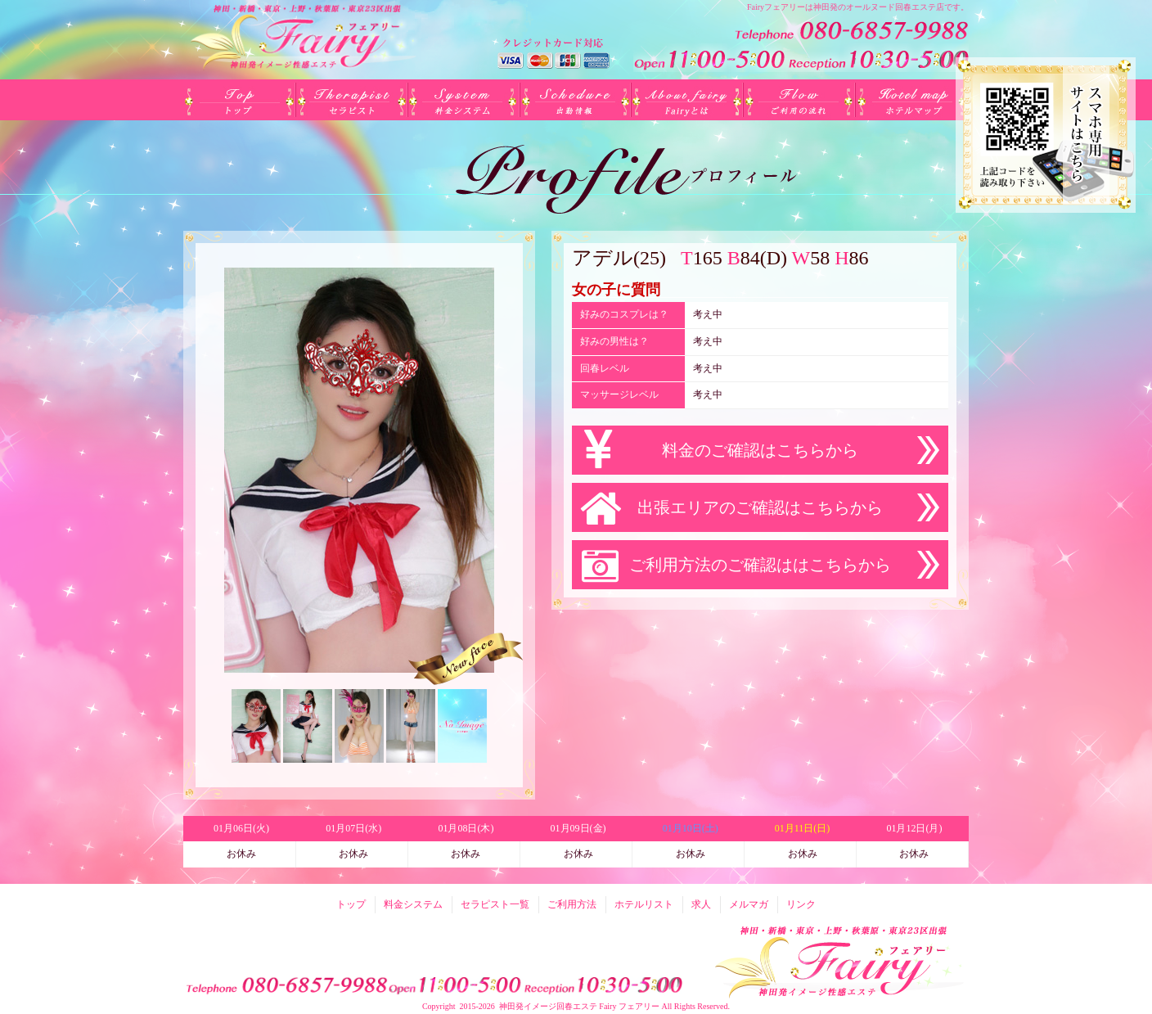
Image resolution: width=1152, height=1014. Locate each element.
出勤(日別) (576, 99)
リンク (801, 904)
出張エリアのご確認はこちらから (760, 507)
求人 (701, 904)
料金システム (463, 99)
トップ (239, 99)
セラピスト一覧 (351, 99)
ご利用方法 (800, 99)
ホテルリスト (912, 99)
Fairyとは (688, 99)
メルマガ (748, 904)
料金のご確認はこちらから (760, 450)
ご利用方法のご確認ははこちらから (760, 565)
